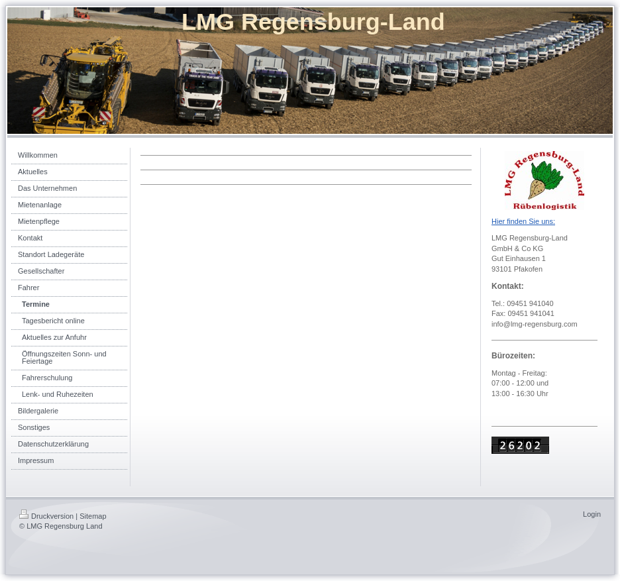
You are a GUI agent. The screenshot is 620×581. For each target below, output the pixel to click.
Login (592, 514)
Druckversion (46, 516)
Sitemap (92, 516)
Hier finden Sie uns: (523, 221)
